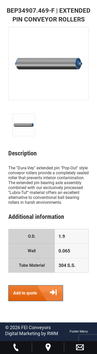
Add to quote (38, 293)
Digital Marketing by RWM (31, 333)
